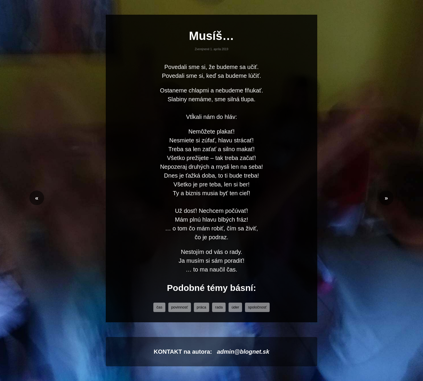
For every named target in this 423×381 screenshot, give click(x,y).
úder (235, 307)
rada (219, 307)
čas (159, 307)
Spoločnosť (257, 307)
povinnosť (179, 307)
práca (202, 307)
